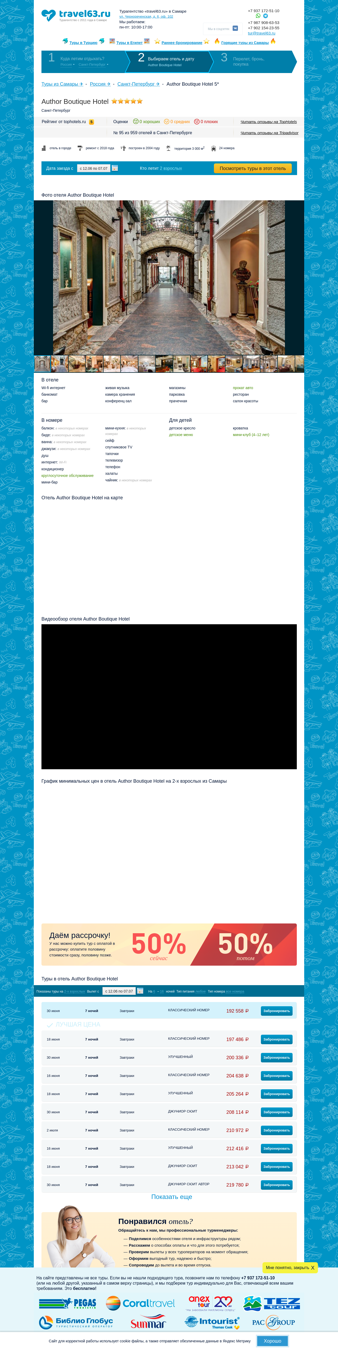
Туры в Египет (129, 43)
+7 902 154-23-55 (263, 28)
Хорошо (272, 1341)
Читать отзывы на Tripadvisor (269, 132)
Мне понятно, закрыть (287, 1267)
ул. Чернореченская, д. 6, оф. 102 (146, 16)
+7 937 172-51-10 (263, 10)
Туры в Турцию (83, 43)
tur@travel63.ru (261, 33)
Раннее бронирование (182, 43)
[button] (299, 277)
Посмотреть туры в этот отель (253, 168)
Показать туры (269, 991)
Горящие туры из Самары (245, 43)
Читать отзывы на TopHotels (269, 121)
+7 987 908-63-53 (263, 22)
